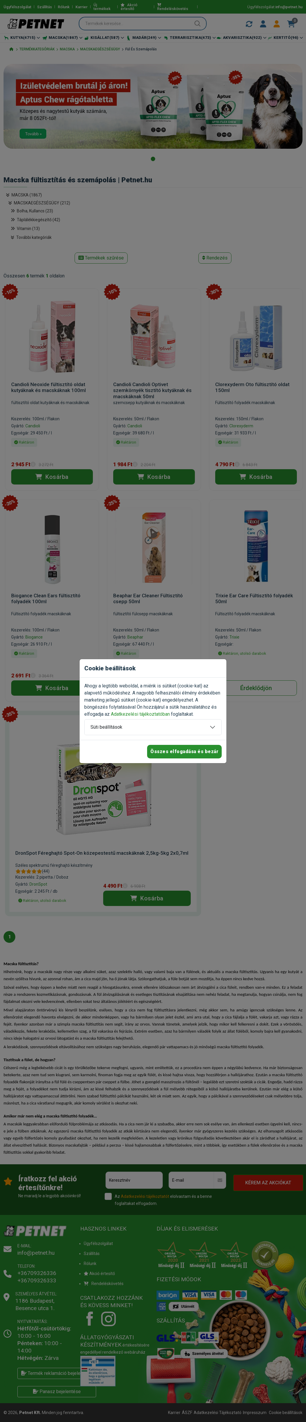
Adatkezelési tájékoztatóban (140, 714)
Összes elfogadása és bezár (184, 751)
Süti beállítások (106, 727)
